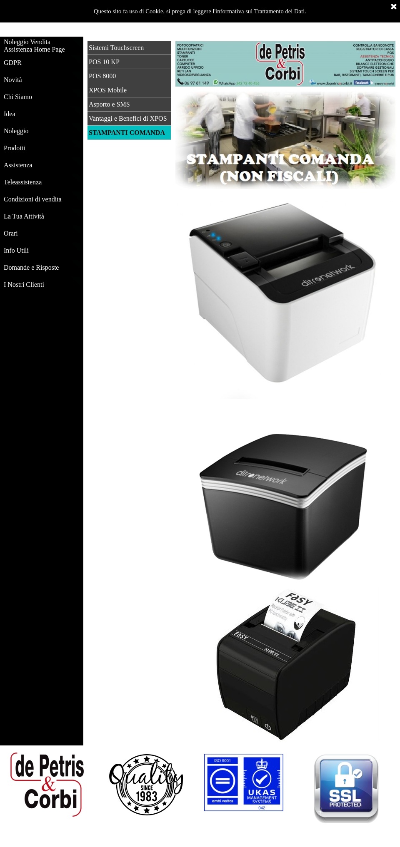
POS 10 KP (104, 61)
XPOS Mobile (108, 90)
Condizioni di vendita (33, 199)
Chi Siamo (18, 96)
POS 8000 (102, 75)
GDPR (13, 62)
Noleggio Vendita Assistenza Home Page (34, 45)
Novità (13, 79)
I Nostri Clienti (24, 284)
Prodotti (14, 148)
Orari (11, 233)
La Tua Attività (24, 216)
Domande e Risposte (31, 267)
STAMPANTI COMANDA (127, 132)
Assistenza (18, 165)
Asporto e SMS (109, 104)
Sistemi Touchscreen (116, 47)
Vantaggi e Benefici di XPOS (128, 118)
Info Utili (16, 250)
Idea (9, 113)
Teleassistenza (23, 182)
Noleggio (16, 130)
